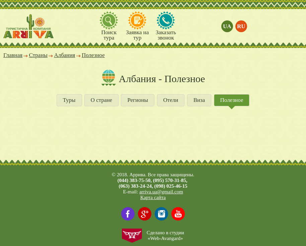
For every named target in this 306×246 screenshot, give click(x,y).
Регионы (137, 100)
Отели (170, 100)
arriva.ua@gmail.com (161, 191)
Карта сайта (153, 197)
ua (227, 26)
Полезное (231, 100)
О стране (101, 100)
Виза (199, 100)
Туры (69, 100)
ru (241, 26)
